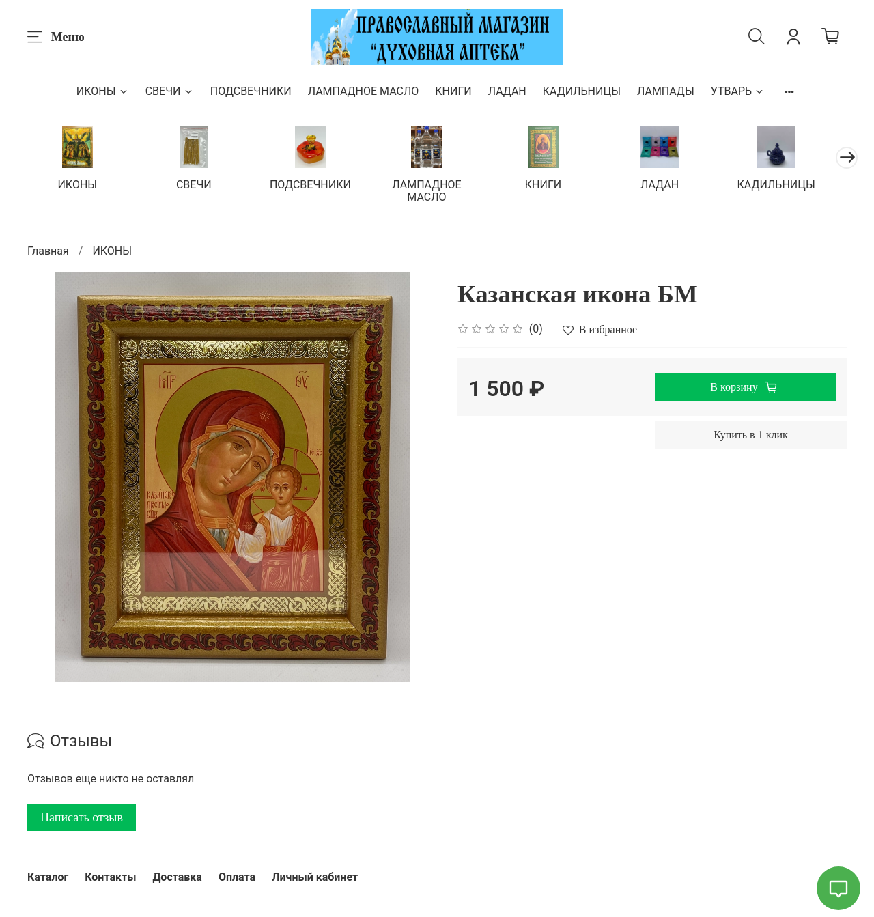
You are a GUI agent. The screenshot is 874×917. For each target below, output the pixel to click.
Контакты (110, 877)
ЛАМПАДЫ (665, 91)
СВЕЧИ (169, 91)
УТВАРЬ (738, 91)
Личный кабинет (315, 877)
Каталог (47, 877)
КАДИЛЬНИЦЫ (582, 91)
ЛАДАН (507, 91)
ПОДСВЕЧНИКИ (251, 91)
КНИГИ (453, 91)
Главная (48, 251)
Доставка (177, 877)
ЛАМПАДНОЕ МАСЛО (363, 91)
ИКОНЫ (102, 91)
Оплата (236, 877)
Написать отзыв (81, 818)
